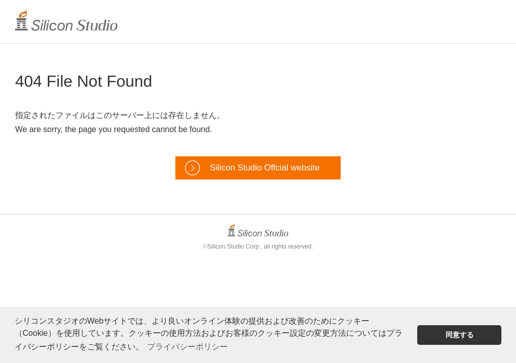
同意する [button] (459, 335)
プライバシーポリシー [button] (187, 346)
